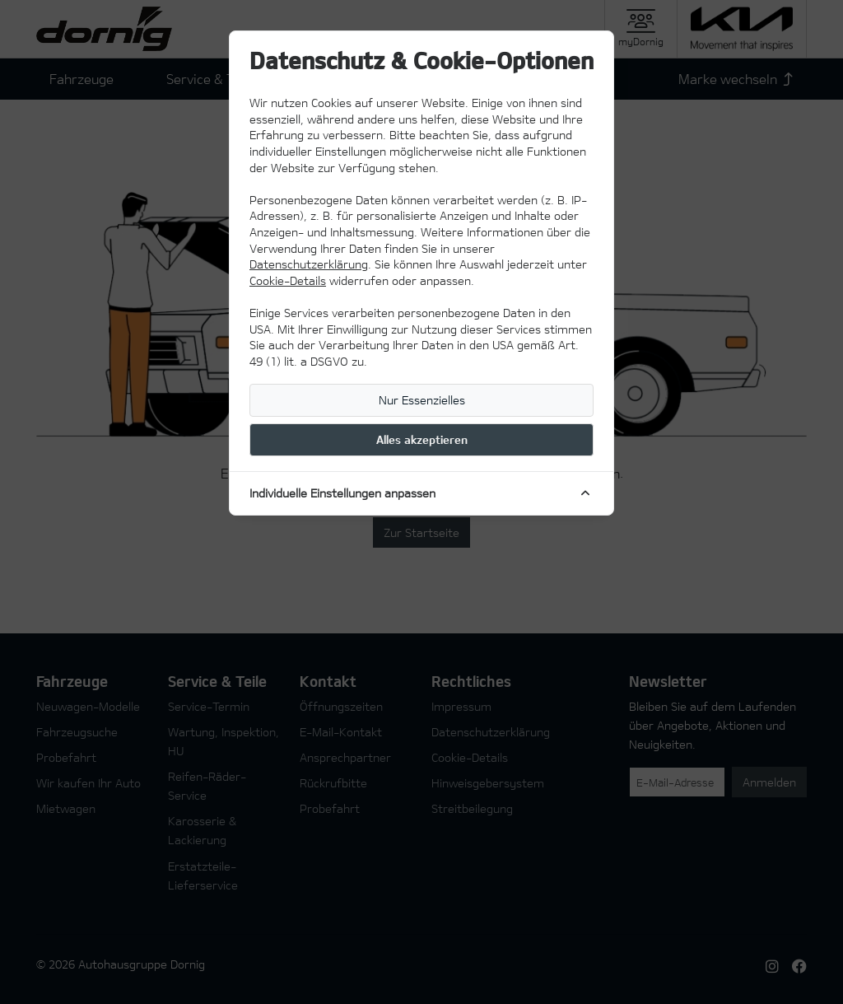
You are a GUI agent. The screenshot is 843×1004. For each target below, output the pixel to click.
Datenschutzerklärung (308, 264)
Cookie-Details (287, 280)
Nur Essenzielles (422, 400)
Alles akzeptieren (422, 439)
